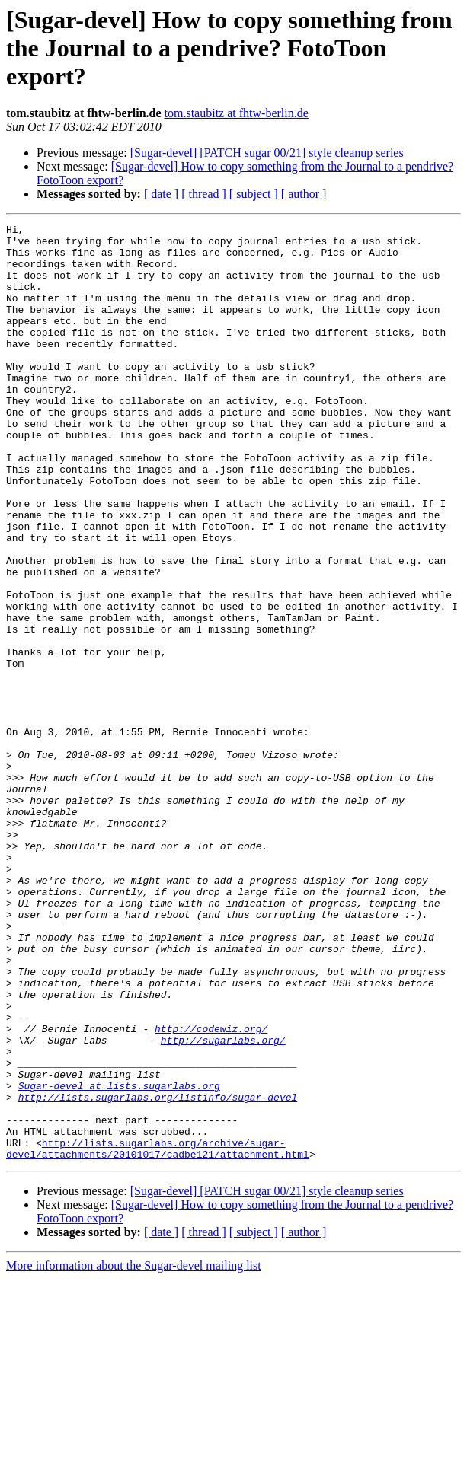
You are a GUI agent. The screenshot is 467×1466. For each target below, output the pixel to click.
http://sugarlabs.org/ (223, 1204)
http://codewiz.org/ (211, 1190)
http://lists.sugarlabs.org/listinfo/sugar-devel (158, 1273)
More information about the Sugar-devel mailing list (133, 1452)
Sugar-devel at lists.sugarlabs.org (119, 1259)
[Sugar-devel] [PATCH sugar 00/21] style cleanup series (267, 152)
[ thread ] (203, 193)
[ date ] (161, 193)
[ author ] (304, 193)
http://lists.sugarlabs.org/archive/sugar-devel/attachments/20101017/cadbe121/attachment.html (157, 1334)
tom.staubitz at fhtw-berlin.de (237, 113)
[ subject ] (253, 193)
